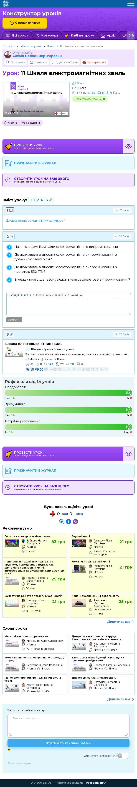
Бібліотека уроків (31, 46)
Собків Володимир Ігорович (37, 56)
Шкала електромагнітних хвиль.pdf (35, 221)
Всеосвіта (8, 46)
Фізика (51, 46)
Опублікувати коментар (68, 743)
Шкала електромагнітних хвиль (33, 344)
